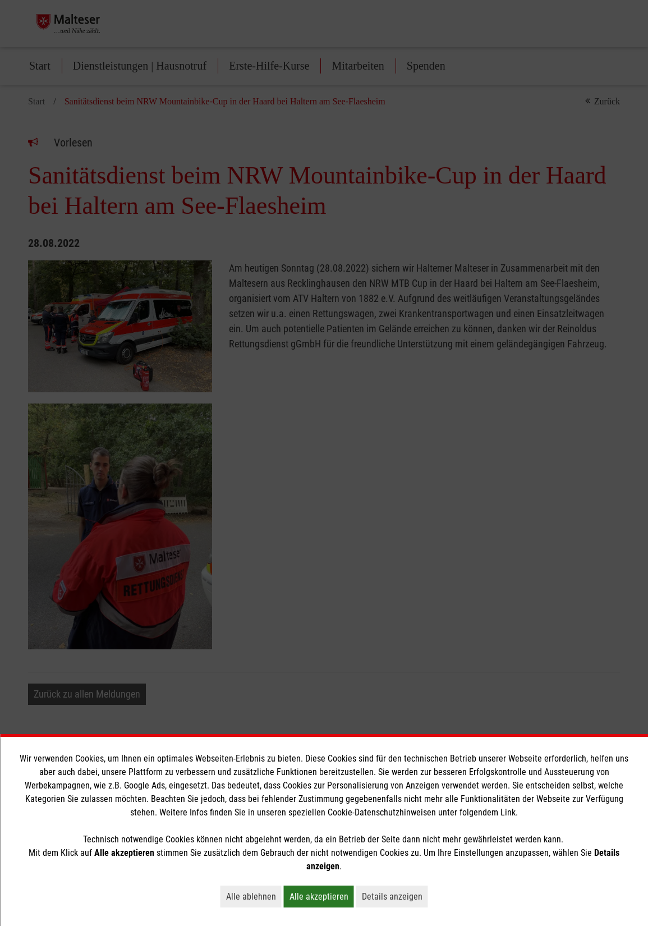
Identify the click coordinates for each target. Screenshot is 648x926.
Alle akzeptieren (321, 896)
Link (508, 812)
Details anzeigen (395, 896)
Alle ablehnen (254, 896)
